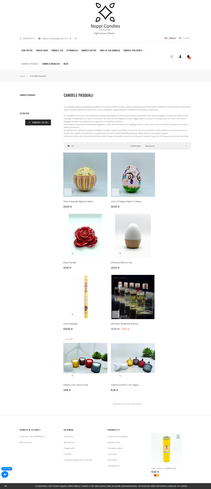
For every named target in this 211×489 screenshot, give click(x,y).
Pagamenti (69, 302)
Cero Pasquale (71, 235)
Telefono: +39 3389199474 (32, 290)
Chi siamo (68, 290)
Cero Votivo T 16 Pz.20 (162, 451)
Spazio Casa (114, 296)
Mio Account (26, 296)
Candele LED (114, 319)
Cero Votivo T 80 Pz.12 (162, 391)
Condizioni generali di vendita (78, 313)
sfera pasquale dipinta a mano (76, 187)
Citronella (112, 313)
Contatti (67, 307)
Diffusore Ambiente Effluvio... (111, 235)
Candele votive (115, 302)
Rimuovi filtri (38, 122)
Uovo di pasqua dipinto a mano (109, 187)
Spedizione (69, 296)
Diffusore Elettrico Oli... (173, 185)
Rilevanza (167, 145)
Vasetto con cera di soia (142, 235)
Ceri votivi (112, 307)
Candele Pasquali (27, 94)
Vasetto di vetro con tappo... (173, 237)
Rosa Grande (136, 185)
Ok (5, 486)
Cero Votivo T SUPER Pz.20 (164, 331)
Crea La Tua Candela (118, 290)
